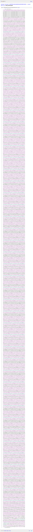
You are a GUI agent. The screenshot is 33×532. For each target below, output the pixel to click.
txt (29, 530)
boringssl (2, 4)
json (31, 530)
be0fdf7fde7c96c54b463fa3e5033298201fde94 (17, 4)
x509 (2, 5)
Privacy (8, 530)
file (18, 7)
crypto (29, 4)
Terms (10, 530)
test (4, 5)
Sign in (31, 1)
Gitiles (5, 530)
